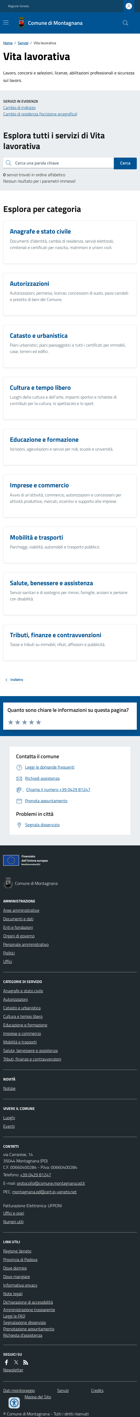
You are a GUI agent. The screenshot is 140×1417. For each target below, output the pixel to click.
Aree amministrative (21, 910)
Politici (9, 953)
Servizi (23, 43)
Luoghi (9, 1117)
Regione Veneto (18, 6)
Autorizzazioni (15, 999)
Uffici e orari (13, 1213)
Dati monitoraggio (19, 1390)
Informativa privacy (20, 1285)
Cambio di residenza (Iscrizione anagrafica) (40, 114)
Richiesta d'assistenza (22, 1335)
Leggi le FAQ (14, 1316)
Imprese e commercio (22, 1033)
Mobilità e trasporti (20, 1042)
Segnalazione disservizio (24, 1322)
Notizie (9, 1088)
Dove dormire (15, 1268)
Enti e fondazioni (18, 927)
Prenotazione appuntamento (28, 1329)
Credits (97, 1390)
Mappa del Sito (38, 1397)
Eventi (9, 1126)
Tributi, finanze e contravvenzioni (32, 1059)
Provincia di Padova (20, 1259)
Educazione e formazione (25, 1025)
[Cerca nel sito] (123, 23)
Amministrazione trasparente (29, 1309)
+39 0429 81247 (35, 1174)
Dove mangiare (16, 1276)
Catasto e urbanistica (22, 1008)
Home (8, 43)
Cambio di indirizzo (19, 107)
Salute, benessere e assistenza (30, 1050)
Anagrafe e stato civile (23, 991)
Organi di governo (18, 936)
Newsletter (13, 1370)
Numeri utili (13, 1221)
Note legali (12, 1293)
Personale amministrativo (26, 944)
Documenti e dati (18, 919)
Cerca (125, 163)
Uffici (7, 961)
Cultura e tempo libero (22, 1016)
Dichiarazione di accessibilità (28, 1302)
